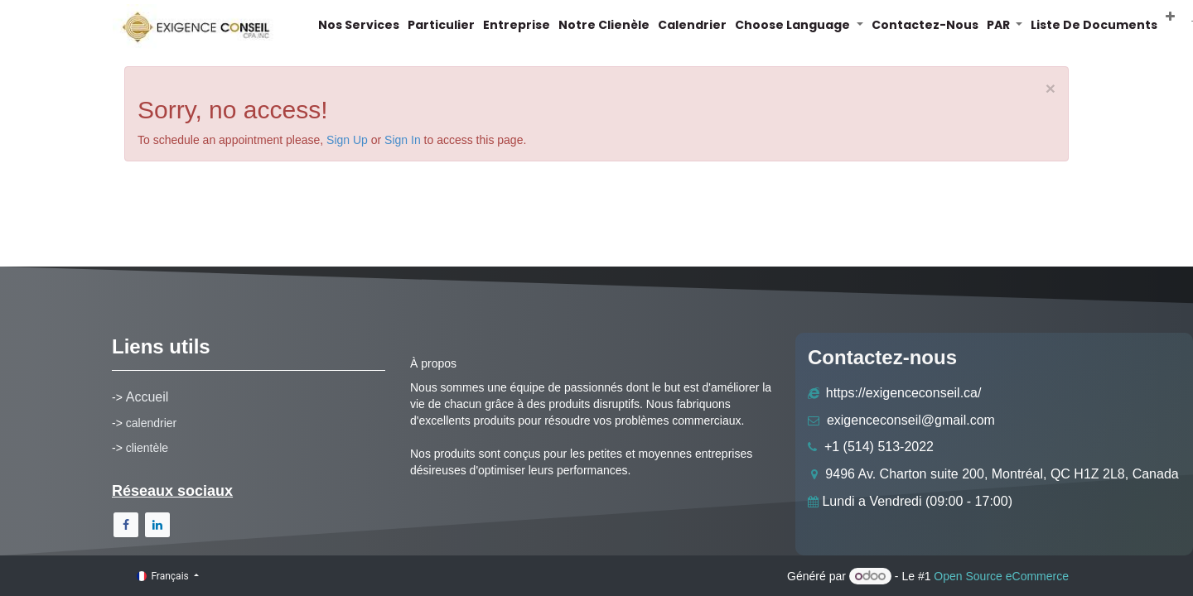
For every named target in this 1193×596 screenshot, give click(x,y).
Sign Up (347, 140)
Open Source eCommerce (1001, 576)
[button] (1182, 16)
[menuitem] (370, 25)
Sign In (402, 140)
